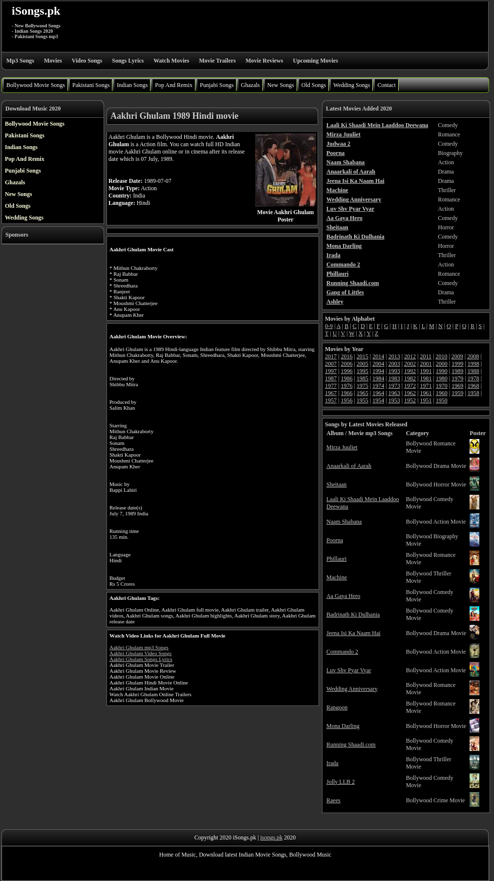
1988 (473, 371)
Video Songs (87, 60)
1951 (425, 400)
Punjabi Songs (217, 85)
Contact (386, 85)
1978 (473, 378)
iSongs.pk (36, 10)
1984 (378, 378)
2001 (425, 363)
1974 (378, 385)
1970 (442, 385)
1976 (346, 385)
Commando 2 (342, 651)
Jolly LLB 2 (340, 781)
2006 (346, 363)
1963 (394, 393)
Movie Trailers (217, 60)
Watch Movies (171, 60)
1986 (346, 378)
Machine (336, 577)
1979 (457, 378)
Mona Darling (343, 726)
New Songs (280, 85)
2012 (410, 356)
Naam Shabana (344, 521)
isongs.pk (271, 837)
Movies (53, 60)
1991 (425, 371)
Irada (332, 763)
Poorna (334, 540)
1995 (362, 371)
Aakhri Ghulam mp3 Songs (139, 647)
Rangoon (336, 707)
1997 (331, 371)
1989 (457, 371)
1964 (378, 393)
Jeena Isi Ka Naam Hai (353, 633)
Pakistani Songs (90, 85)
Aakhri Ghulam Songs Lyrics (140, 659)
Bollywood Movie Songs (35, 85)
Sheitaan (336, 484)
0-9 (329, 326)
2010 (441, 356)
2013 (394, 356)
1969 (457, 385)
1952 (410, 400)
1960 (442, 393)
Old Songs (313, 85)
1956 (346, 400)
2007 (331, 363)
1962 (410, 393)
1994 (378, 371)
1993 (394, 371)
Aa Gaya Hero (343, 596)
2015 (362, 356)
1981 (425, 378)
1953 (394, 400)
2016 (346, 356)
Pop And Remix (174, 85)
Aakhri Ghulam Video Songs (140, 653)
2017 (331, 356)
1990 (442, 371)
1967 (331, 393)
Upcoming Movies (315, 60)
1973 (394, 385)
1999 (457, 363)
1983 (394, 378)
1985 (362, 378)
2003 (394, 363)
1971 (425, 385)
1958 (473, 393)
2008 (473, 356)
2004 (378, 363)
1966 (346, 393)
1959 (457, 393)
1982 (410, 378)
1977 (331, 385)
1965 (362, 393)
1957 (331, 400)
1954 (378, 400)
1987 (331, 378)
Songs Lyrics (128, 60)
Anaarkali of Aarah (348, 466)
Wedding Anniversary (352, 688)
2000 (442, 363)
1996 (346, 371)
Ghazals (250, 85)
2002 (410, 363)
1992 (410, 371)
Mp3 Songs (20, 60)
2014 (378, 356)
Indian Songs (132, 85)
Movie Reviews (264, 60)
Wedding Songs (351, 85)
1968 (473, 385)
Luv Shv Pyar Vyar (348, 670)
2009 (457, 356)
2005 (362, 363)
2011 (425, 356)
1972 (410, 385)
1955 (362, 400)
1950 (442, 400)
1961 (425, 393)
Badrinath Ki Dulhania (353, 614)
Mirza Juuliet (342, 447)
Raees (333, 800)
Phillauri (336, 558)
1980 (442, 378)
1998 (473, 363)
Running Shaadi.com (351, 744)
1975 (362, 385)
